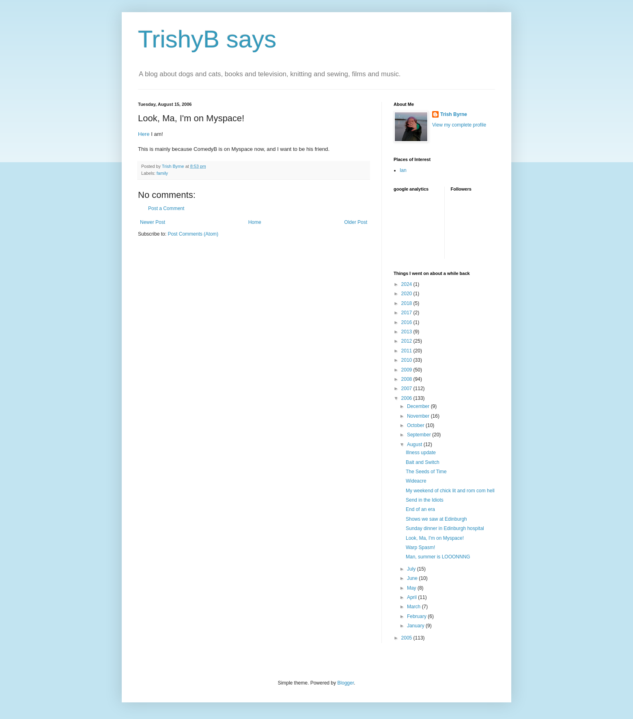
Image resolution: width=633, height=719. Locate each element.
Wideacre (416, 481)
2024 (407, 284)
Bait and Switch (422, 462)
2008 (407, 379)
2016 (407, 322)
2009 (407, 370)
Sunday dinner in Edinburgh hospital (445, 528)
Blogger (345, 683)
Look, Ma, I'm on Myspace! (435, 538)
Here (144, 134)
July (412, 569)
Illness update (421, 452)
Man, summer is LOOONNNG (438, 557)
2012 (407, 341)
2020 (407, 293)
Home (254, 222)
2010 (407, 360)
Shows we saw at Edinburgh (436, 519)
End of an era (420, 509)
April (412, 597)
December (419, 406)
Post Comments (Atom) (193, 234)
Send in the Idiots (425, 500)
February (417, 616)
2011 (407, 351)
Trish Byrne (453, 114)
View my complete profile (459, 125)
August (415, 444)
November (419, 416)
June (413, 578)
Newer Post (152, 222)
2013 (407, 332)
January (416, 626)
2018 (407, 303)
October (416, 425)
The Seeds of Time (426, 471)
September (419, 435)
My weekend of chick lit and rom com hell (450, 491)
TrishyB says (207, 39)
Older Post (355, 222)
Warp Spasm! (420, 547)
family (162, 173)
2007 (407, 388)
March (414, 607)
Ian (403, 170)
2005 (407, 638)
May (412, 588)
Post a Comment (166, 208)
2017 (407, 313)
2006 (407, 398)
